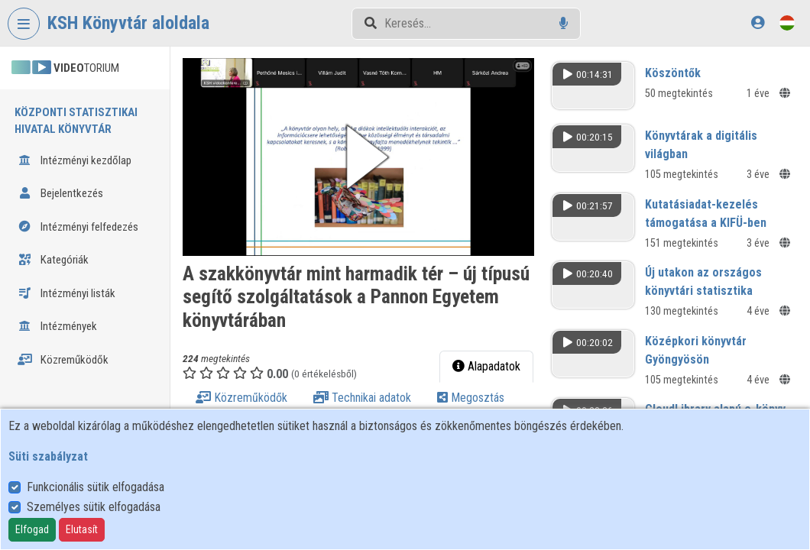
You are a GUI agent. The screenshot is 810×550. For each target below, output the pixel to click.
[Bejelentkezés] (757, 23)
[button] (358, 157)
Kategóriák (53, 260)
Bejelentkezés (60, 193)
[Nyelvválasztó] (787, 23)
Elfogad (32, 529)
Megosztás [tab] (470, 397)
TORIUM (65, 68)
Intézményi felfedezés (78, 227)
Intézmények (57, 326)
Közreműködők (63, 360)
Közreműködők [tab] (241, 397)
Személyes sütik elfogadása (93, 507)
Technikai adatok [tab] (362, 397)
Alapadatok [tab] (486, 366)
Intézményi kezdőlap (74, 160)
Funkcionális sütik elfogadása (95, 487)
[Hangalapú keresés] (563, 23)
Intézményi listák (66, 293)
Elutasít (82, 529)
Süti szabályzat (48, 456)
